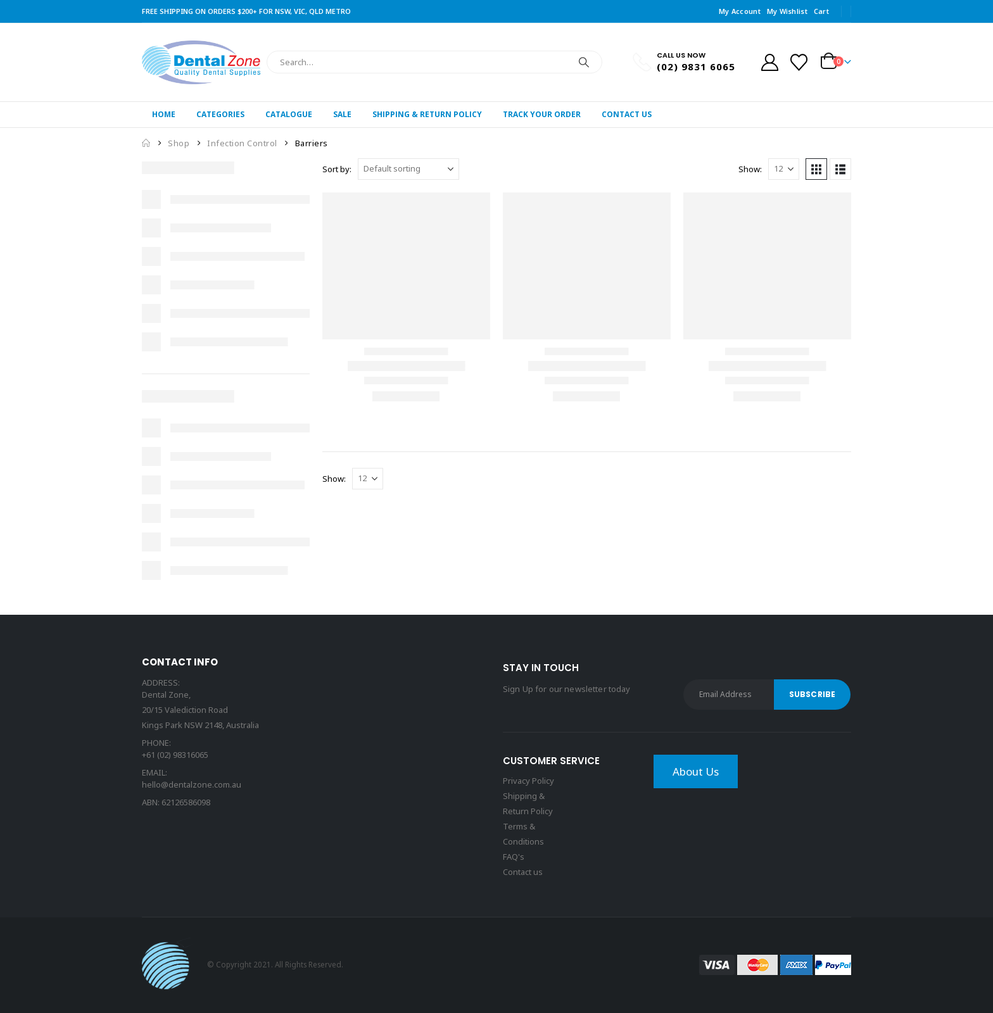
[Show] (783, 169)
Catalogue (288, 114)
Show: (750, 169)
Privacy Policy (528, 780)
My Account (740, 11)
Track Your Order (542, 114)
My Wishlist (787, 11)
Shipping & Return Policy (427, 114)
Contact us (523, 872)
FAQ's (513, 856)
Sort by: (336, 169)
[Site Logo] (201, 62)
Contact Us (627, 114)
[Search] (584, 62)
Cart (821, 11)
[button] (816, 169)
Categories (220, 114)
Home (163, 114)
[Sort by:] (408, 169)
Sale (342, 114)
